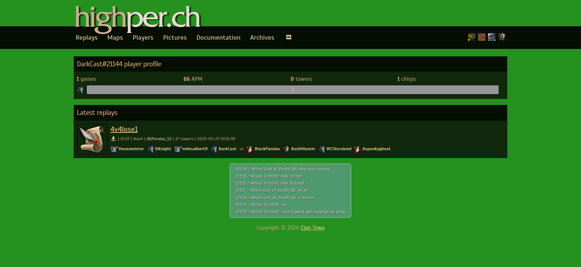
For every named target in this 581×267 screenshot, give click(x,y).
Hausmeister (131, 148)
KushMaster (303, 148)
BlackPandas (267, 148)
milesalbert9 (195, 148)
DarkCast (227, 148)
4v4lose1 (124, 129)
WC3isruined (338, 148)
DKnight (163, 148)
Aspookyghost (376, 148)
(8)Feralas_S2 (159, 138)
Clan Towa (313, 227)
